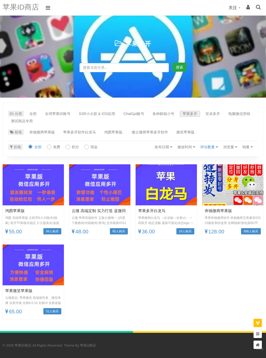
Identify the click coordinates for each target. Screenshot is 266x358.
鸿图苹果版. (113, 132)
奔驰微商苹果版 (42, 132)
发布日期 (163, 147)
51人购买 (52, 311)
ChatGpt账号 (133, 114)
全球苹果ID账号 (57, 114)
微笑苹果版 (185, 132)
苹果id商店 (88, 345)
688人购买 (251, 231)
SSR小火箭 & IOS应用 (97, 114)
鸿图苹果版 (15, 210)
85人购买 (118, 231)
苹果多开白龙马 (152, 210)
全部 (33, 114)
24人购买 (185, 231)
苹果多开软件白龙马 (79, 132)
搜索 (179, 67)
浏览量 (230, 147)
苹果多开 (138, 43)
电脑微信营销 (239, 114)
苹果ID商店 (22, 7)
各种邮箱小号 (163, 114)
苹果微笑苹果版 (19, 290)
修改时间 (186, 147)
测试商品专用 (22, 121)
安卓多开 (212, 114)
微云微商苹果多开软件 (150, 132)
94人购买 (52, 231)
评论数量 (209, 147)
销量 (247, 147)
